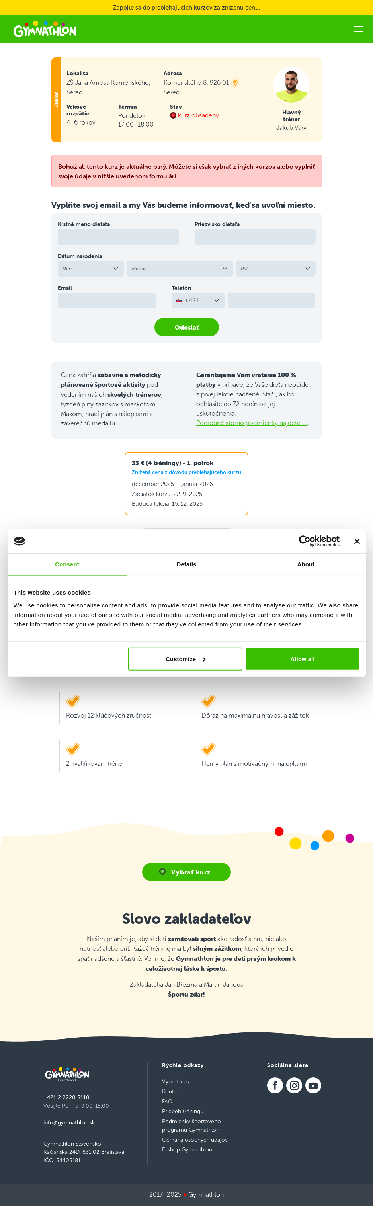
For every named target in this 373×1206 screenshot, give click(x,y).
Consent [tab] (67, 564)
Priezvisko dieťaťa (217, 224)
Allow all (303, 658)
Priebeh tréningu (182, 1111)
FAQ (167, 1102)
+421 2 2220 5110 (66, 1097)
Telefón (181, 287)
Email (65, 287)
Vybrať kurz (191, 872)
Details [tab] (187, 564)
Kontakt (171, 1092)
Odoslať (187, 327)
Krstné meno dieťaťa (84, 224)
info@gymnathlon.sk (69, 1122)
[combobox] (198, 300)
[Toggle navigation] (358, 29)
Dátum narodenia (80, 256)
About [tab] (306, 564)
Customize (185, 658)
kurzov (203, 7)
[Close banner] (357, 541)
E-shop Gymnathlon (187, 1150)
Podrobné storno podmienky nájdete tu (252, 423)
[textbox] (193, 300)
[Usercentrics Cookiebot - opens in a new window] (305, 541)
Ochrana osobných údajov (195, 1140)
